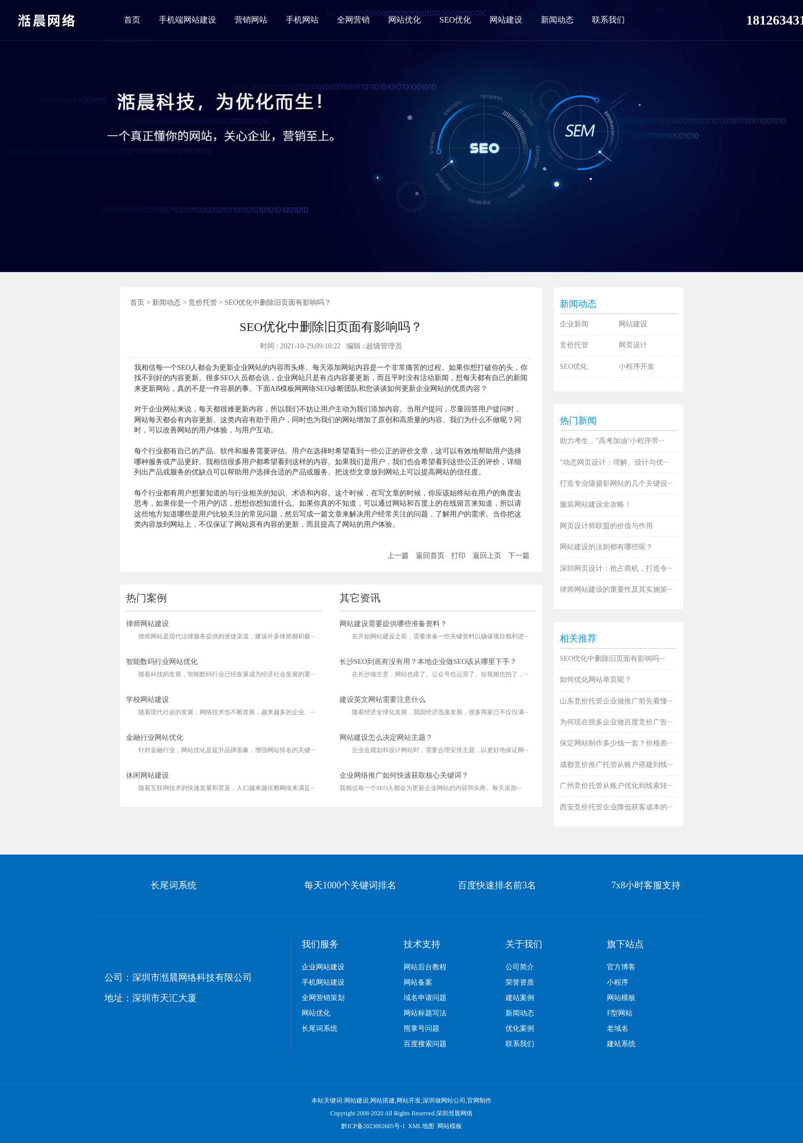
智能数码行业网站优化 (162, 662)
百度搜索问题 (425, 1044)
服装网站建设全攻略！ (595, 504)
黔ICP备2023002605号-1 (373, 1126)
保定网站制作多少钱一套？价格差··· (616, 743)
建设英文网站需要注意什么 (383, 699)
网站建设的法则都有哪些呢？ (606, 547)
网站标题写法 (425, 1013)
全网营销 (353, 19)
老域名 (617, 1028)
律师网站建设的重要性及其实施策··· (616, 589)
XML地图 (421, 1126)
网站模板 (621, 998)
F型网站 (619, 1013)
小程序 (617, 982)
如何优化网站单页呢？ (595, 679)
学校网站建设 (147, 699)
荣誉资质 (519, 982)
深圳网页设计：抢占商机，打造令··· (616, 568)
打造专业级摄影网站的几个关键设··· (616, 483)
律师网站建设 (147, 624)
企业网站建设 (323, 967)
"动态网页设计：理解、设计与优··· (614, 462)
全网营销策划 (323, 998)
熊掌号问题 (421, 1028)
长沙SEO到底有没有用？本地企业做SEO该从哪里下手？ (428, 662)
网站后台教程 (425, 967)
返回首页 (430, 555)
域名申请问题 (425, 998)
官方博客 (621, 967)
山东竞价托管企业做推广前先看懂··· (616, 701)
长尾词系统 (319, 1028)
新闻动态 (557, 19)
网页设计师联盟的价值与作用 (606, 526)
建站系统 (621, 1044)
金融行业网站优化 (154, 737)
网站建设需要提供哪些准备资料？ (393, 624)
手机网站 (302, 19)
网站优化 (404, 19)
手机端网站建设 (187, 19)
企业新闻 (574, 324)
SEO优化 (455, 19)
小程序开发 (636, 366)
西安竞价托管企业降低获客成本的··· (616, 807)
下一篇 (519, 555)
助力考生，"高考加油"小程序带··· (612, 441)
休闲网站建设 (147, 775)
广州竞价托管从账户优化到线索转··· (616, 785)
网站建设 (506, 19)
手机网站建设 (323, 982)
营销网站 (251, 19)
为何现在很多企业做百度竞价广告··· (616, 722)
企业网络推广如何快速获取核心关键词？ (404, 775)
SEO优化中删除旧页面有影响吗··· (612, 658)
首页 (132, 19)
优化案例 (519, 1028)
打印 (458, 555)
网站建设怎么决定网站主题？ (386, 737)
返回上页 (487, 555)
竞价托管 (202, 302)
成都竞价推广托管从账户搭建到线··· (616, 764)
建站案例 (519, 998)
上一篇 (398, 555)
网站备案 (418, 982)
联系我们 (608, 19)
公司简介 (519, 967)
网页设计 (633, 345)
